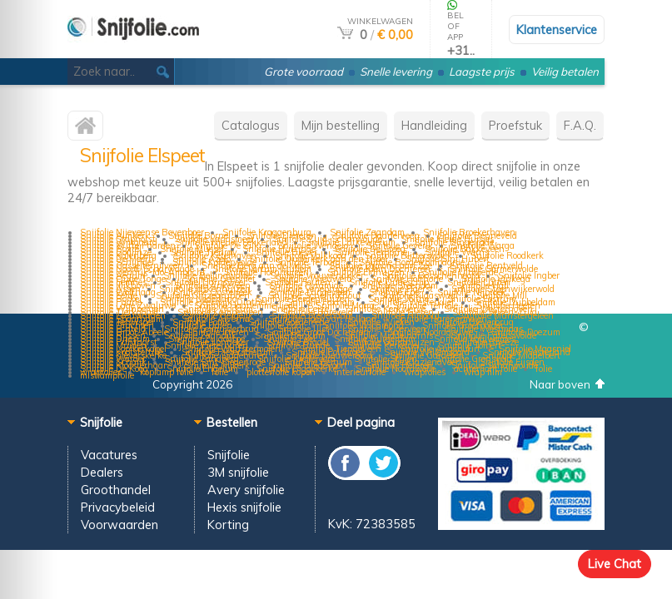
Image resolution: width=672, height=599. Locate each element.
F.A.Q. (580, 125)
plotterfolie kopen (281, 372)
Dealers (102, 472)
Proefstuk (515, 125)
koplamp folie (166, 372)
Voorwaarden (119, 524)
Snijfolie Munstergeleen (506, 315)
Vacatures (109, 455)
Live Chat (614, 564)
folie (543, 368)
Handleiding (434, 125)
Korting (228, 524)
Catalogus (251, 125)
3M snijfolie (238, 472)
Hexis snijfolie (244, 507)
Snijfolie (228, 455)
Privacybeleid (118, 507)
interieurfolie (360, 372)
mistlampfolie (107, 375)
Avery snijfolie (246, 490)
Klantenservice (556, 29)
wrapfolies (425, 372)
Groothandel (116, 490)
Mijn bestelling (340, 125)
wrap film (483, 372)
